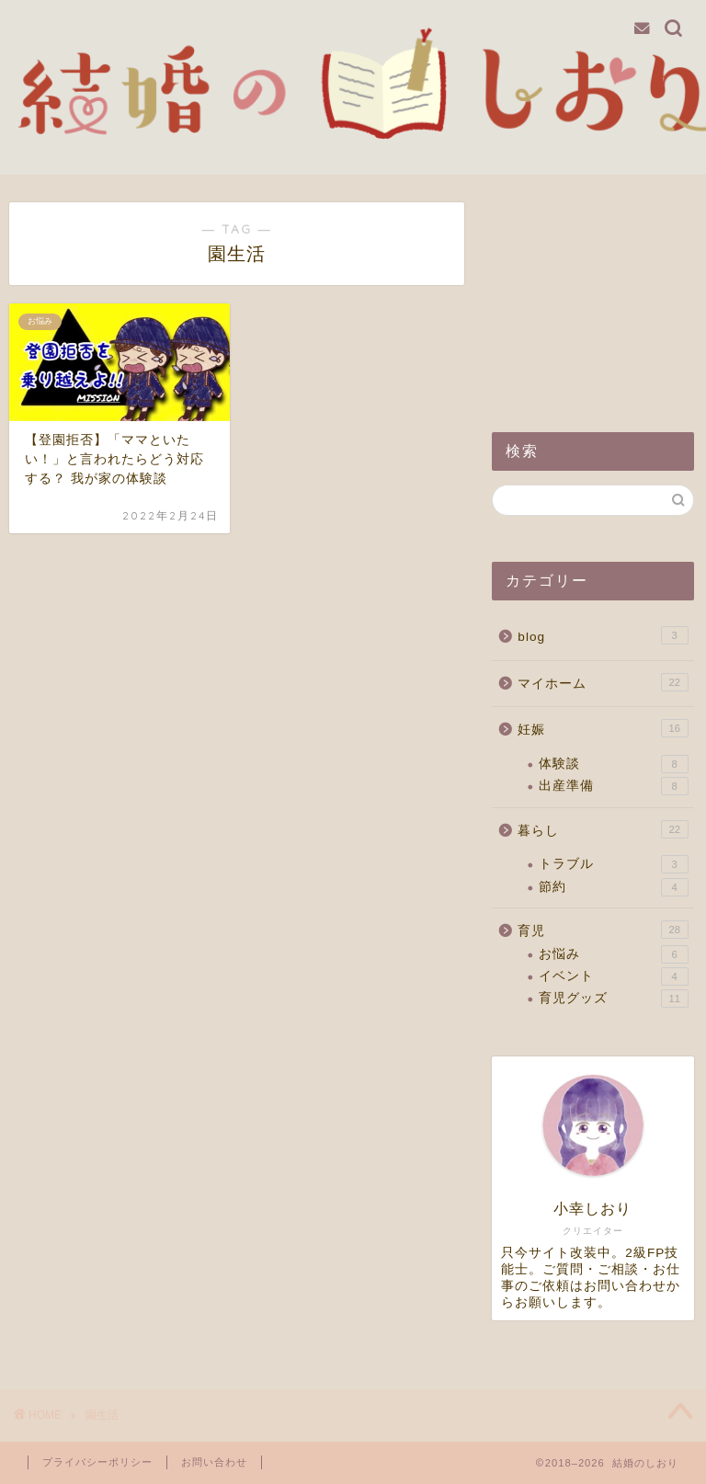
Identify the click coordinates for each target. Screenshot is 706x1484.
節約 (613, 887)
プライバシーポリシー (97, 1461)
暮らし (603, 829)
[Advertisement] (592, 294)
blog (603, 635)
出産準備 (613, 786)
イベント (613, 976)
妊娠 (603, 728)
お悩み (613, 954)
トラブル (613, 864)
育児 (603, 929)
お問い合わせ (214, 1461)
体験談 (613, 764)
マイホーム (603, 682)
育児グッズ (613, 998)
